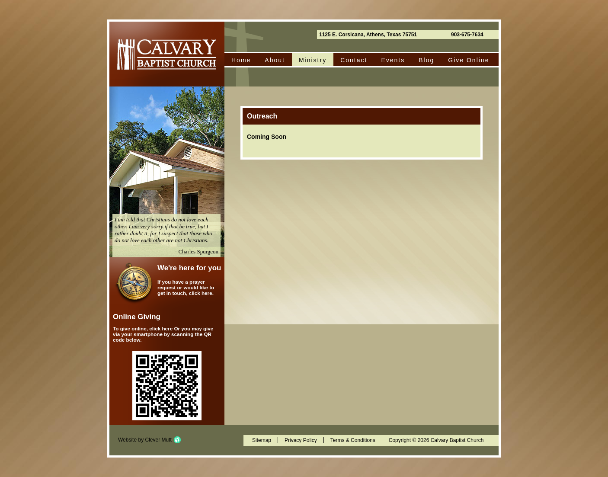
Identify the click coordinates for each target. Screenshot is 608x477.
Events (393, 60)
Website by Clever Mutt (145, 440)
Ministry (312, 60)
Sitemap (261, 440)
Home (241, 60)
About (275, 60)
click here (200, 293)
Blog (426, 60)
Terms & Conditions (352, 440)
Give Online (468, 60)
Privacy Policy (301, 440)
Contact (353, 60)
